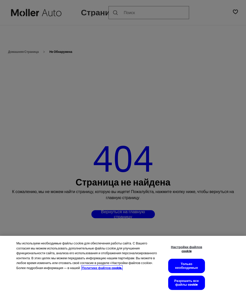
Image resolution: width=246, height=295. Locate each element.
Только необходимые (186, 266)
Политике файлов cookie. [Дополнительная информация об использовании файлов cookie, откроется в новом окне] (102, 268)
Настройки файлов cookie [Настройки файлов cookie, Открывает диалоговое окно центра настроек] (186, 249)
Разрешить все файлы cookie (186, 283)
